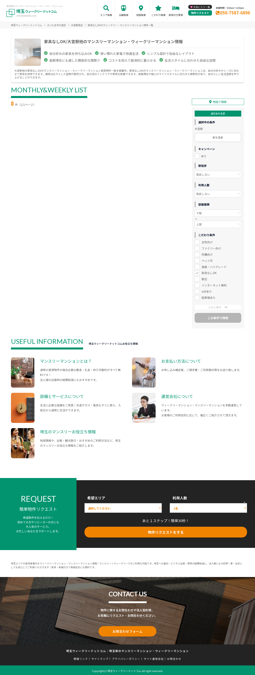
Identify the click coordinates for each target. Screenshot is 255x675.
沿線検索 (123, 15)
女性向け (207, 241)
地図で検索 (220, 101)
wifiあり (207, 291)
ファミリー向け (211, 248)
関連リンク (81, 657)
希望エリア (96, 497)
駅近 (204, 278)
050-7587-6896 (235, 13)
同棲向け (207, 254)
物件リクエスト (200, 13)
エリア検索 (106, 15)
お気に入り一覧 (201, 7)
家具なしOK (209, 272)
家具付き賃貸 (176, 15)
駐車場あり (209, 297)
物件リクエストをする (166, 531)
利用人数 (180, 497)
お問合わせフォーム (127, 630)
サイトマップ (100, 657)
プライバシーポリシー (126, 657)
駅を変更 (218, 137)
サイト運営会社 (154, 657)
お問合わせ (174, 657)
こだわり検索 (158, 15)
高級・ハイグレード (214, 266)
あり (204, 155)
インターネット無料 (214, 285)
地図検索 (141, 15)
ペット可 (207, 260)
